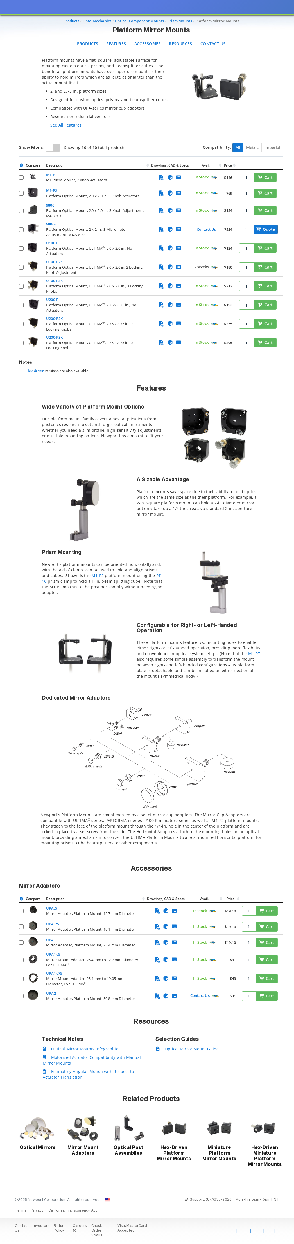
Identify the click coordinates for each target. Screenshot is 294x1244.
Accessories (147, 43)
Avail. (206, 165)
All (238, 147)
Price (228, 165)
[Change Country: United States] (107, 1200)
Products (87, 43)
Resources (180, 43)
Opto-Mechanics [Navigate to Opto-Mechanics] (97, 20)
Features (116, 43)
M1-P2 (98, 575)
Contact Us (212, 43)
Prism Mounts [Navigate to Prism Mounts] (179, 20)
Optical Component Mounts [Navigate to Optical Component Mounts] (139, 20)
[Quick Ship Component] (214, 178)
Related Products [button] (151, 1099)
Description (55, 165)
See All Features (66, 125)
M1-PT (254, 653)
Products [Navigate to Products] (71, 20)
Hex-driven (35, 370)
